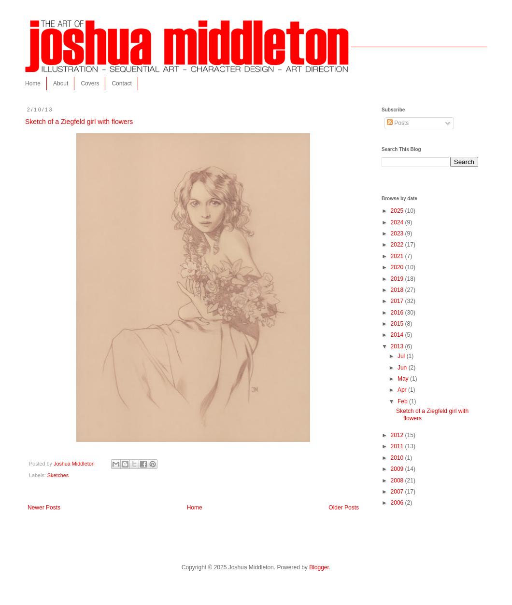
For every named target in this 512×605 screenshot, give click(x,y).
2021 (398, 256)
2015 (398, 323)
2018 (398, 290)
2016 (398, 312)
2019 (398, 278)
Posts (398, 123)
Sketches (58, 475)
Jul (402, 356)
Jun (403, 367)
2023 (398, 233)
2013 (398, 346)
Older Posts (343, 507)
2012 (398, 435)
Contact (121, 83)
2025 (398, 210)
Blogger (319, 567)
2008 (398, 480)
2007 (398, 491)
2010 (398, 457)
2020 (398, 267)
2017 (398, 301)
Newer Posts (44, 507)
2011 (398, 446)
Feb (403, 401)
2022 (398, 244)
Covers (90, 83)
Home (33, 83)
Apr (403, 389)
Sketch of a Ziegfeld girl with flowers (79, 121)
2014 (398, 334)
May (404, 378)
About (60, 83)
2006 (398, 502)
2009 (398, 469)
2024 (398, 222)
